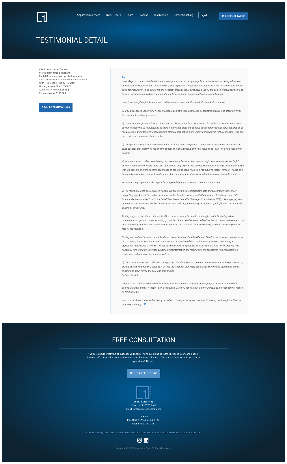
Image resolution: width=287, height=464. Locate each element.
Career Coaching (183, 15)
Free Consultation (233, 16)
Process (143, 15)
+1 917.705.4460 (147, 405)
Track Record (113, 15)
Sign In (204, 15)
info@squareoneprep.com (147, 409)
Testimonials (161, 15)
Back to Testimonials (56, 107)
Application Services (88, 15)
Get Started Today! (143, 373)
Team (129, 15)
